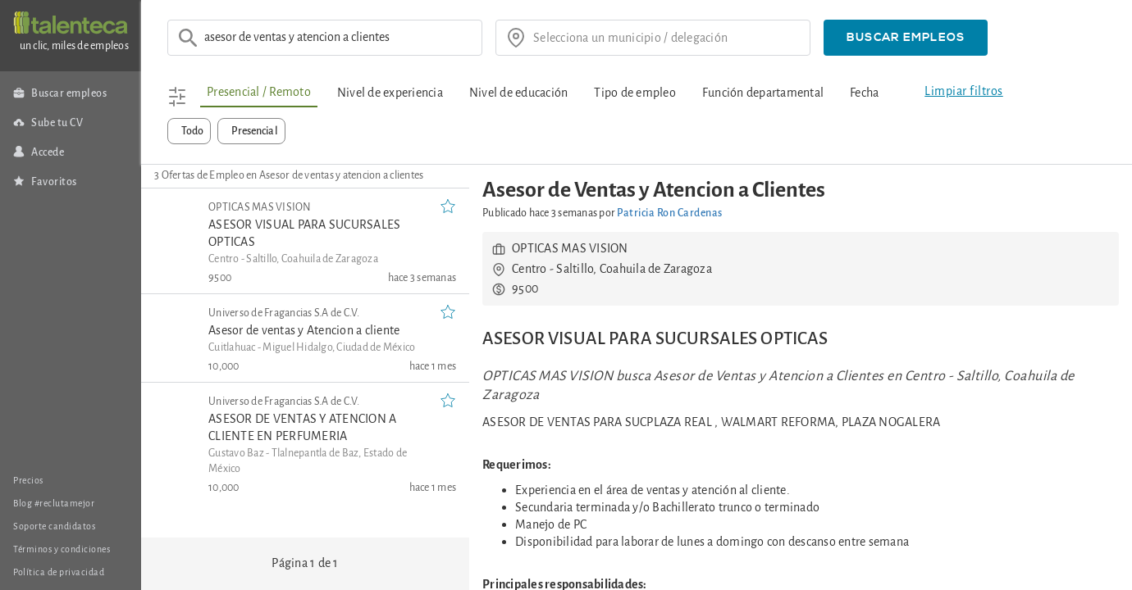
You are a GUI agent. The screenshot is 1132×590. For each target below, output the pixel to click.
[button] (906, 38)
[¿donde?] (666, 37)
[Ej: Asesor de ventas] (338, 37)
